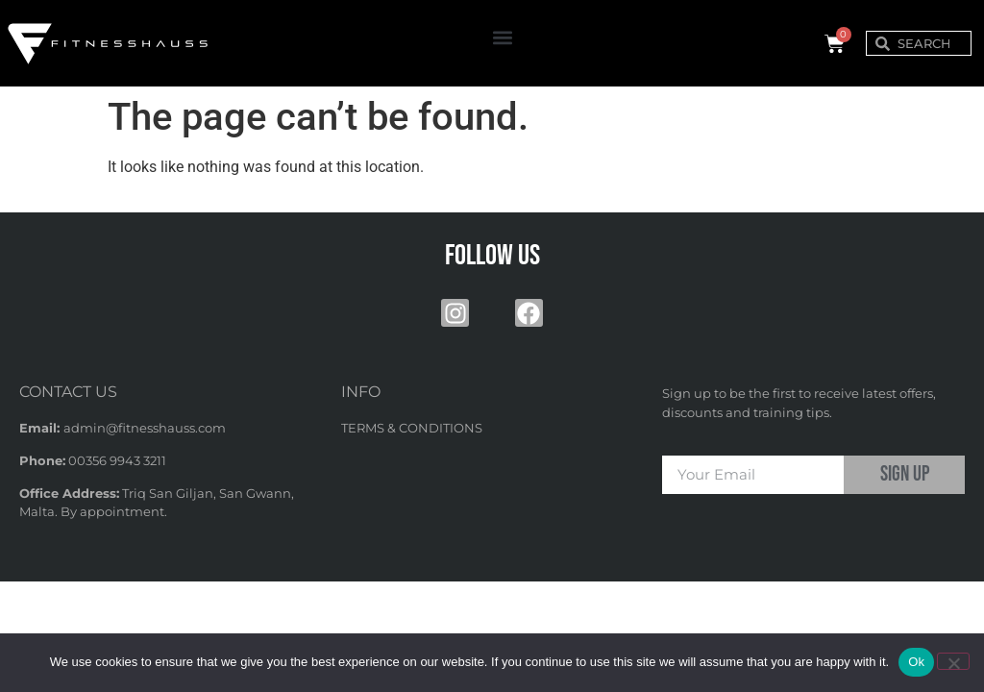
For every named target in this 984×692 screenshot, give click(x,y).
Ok (916, 662)
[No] (953, 661)
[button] (503, 38)
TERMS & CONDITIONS (411, 427)
